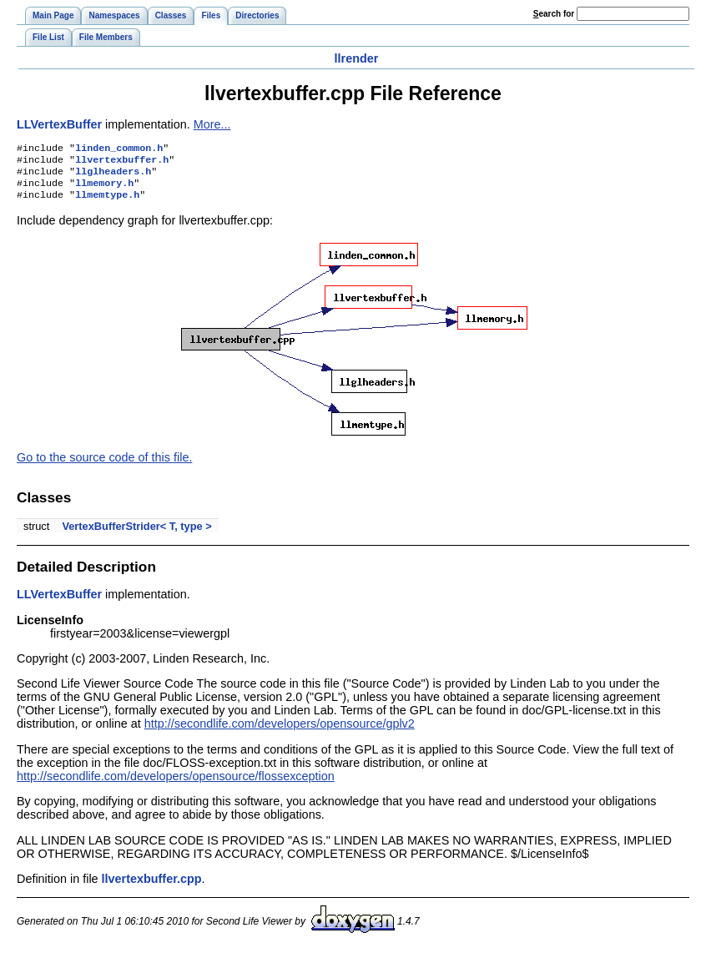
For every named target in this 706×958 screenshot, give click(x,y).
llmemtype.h (107, 202)
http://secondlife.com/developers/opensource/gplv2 (279, 732)
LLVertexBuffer (59, 124)
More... (212, 124)
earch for (554, 13)
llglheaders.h (113, 176)
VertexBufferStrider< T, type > (136, 534)
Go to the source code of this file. (104, 465)
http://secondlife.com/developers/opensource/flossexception (176, 784)
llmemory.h (104, 189)
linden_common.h (119, 149)
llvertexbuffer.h (122, 162)
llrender (357, 58)
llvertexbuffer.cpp (152, 887)
